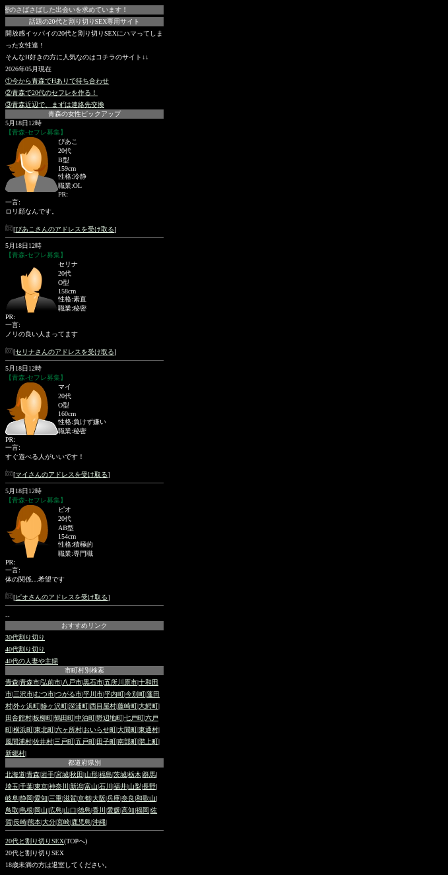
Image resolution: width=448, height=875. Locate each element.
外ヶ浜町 (26, 705)
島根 (26, 810)
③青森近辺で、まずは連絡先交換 (54, 104)
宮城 (62, 774)
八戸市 (72, 682)
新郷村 (15, 753)
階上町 (148, 741)
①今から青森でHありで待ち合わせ (57, 80)
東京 (41, 786)
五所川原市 (120, 682)
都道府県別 (84, 762)
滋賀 (70, 798)
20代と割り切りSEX (34, 841)
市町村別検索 (84, 670)
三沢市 (23, 694)
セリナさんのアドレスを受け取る (64, 351)
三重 (55, 798)
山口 (70, 810)
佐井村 (43, 741)
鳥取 (11, 810)
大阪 (99, 798)
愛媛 (113, 810)
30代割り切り (25, 637)
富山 (91, 786)
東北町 (44, 729)
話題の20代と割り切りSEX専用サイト (85, 21)
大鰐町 (148, 705)
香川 (99, 810)
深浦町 (78, 705)
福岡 (142, 810)
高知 (128, 810)
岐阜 (11, 798)
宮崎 (63, 822)
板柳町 (43, 717)
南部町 (127, 741)
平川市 (93, 694)
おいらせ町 (99, 729)
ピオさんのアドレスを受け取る (61, 597)
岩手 (47, 774)
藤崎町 (127, 705)
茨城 (120, 774)
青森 (11, 682)
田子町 (106, 741)
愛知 (41, 798)
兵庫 (113, 798)
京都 (84, 798)
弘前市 (51, 682)
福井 (120, 786)
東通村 (148, 729)
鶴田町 (64, 717)
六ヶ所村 (68, 729)
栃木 (134, 774)
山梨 (134, 786)
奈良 (128, 798)
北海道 (15, 774)
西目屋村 (103, 705)
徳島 (84, 810)
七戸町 (134, 717)
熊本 (34, 822)
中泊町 (85, 717)
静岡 (26, 798)
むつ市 (44, 694)
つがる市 (68, 694)
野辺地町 (109, 717)
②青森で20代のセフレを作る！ (51, 92)
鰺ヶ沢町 (54, 705)
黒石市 (93, 682)
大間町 (127, 729)
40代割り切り (25, 649)
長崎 (19, 822)
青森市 (30, 682)
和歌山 (146, 798)
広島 (55, 810)
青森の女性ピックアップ (84, 113)
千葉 (26, 786)
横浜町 (23, 729)
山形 (91, 774)
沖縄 (99, 822)
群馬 (149, 774)
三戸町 (64, 741)
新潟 (76, 786)
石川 (105, 786)
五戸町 (85, 741)
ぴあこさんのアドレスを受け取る (64, 229)
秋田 (76, 774)
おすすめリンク (84, 625)
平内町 (114, 694)
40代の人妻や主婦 (31, 661)
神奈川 (59, 786)
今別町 (135, 694)
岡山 (41, 810)
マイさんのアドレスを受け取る (61, 474)
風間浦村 (18, 741)
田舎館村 (18, 717)
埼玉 (11, 786)
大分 (48, 822)
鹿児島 (81, 822)
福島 (105, 774)
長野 (149, 786)
